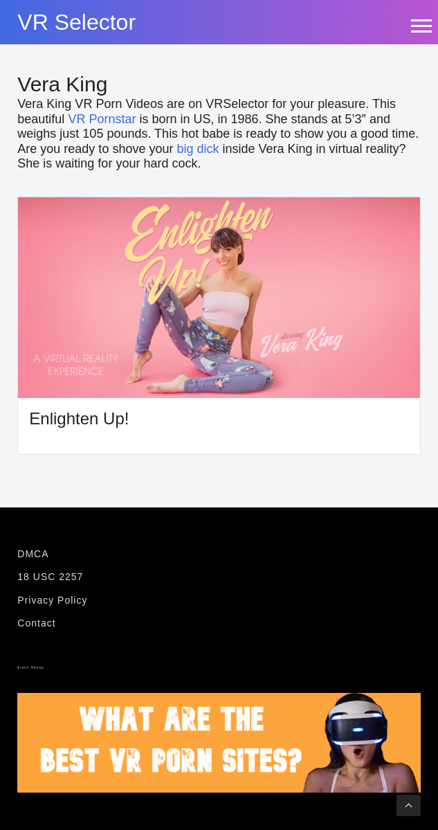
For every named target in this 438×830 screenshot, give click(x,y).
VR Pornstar (102, 119)
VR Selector (76, 22)
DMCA (32, 553)
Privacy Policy (52, 600)
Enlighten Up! (79, 418)
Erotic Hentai (30, 667)
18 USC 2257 (50, 576)
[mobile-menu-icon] (420, 25)
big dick (197, 149)
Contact (36, 623)
